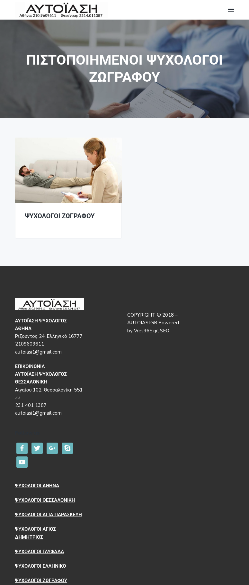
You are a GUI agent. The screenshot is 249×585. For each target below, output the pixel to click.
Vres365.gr (146, 331)
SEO (164, 331)
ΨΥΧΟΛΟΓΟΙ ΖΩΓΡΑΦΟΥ (60, 216)
